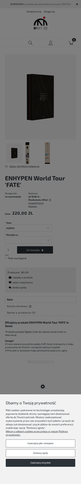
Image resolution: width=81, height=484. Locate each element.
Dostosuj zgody (40, 453)
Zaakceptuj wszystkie (40, 463)
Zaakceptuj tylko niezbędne (40, 443)
